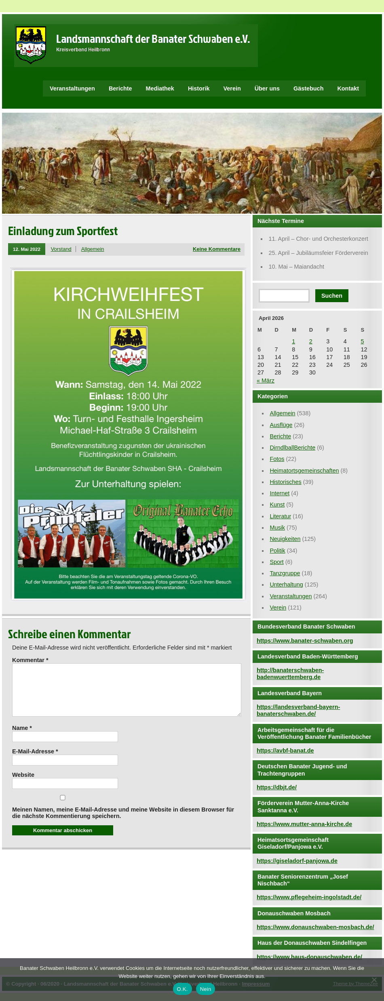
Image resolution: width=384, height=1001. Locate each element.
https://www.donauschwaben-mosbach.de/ (315, 927)
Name (22, 737)
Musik (277, 527)
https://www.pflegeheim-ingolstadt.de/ (309, 897)
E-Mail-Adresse (35, 761)
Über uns (267, 88)
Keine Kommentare (217, 249)
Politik (277, 550)
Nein (205, 989)
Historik (199, 88)
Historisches (285, 482)
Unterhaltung (286, 584)
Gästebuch (308, 88)
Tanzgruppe (285, 573)
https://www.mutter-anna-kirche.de (304, 824)
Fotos (277, 459)
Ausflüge (281, 425)
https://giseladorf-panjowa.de (297, 861)
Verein (232, 88)
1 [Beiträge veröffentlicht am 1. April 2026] (293, 341)
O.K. (182, 989)
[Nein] (374, 980)
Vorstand (61, 249)
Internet (279, 493)
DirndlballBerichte (292, 447)
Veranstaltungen (72, 88)
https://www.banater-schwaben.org (305, 640)
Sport (276, 562)
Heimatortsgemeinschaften (304, 470)
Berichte (120, 88)
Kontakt (348, 88)
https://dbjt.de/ (277, 787)
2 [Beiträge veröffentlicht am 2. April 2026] (310, 341)
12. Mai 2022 (26, 249)
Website (23, 784)
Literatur (280, 516)
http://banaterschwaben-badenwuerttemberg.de (290, 673)
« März (265, 380)
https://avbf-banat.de (285, 750)
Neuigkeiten (285, 539)
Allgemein (92, 249)
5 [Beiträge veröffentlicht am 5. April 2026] (362, 341)
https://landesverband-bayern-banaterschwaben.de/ (298, 710)
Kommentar (30, 660)
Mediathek (160, 88)
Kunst (277, 504)
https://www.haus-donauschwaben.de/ (309, 957)
